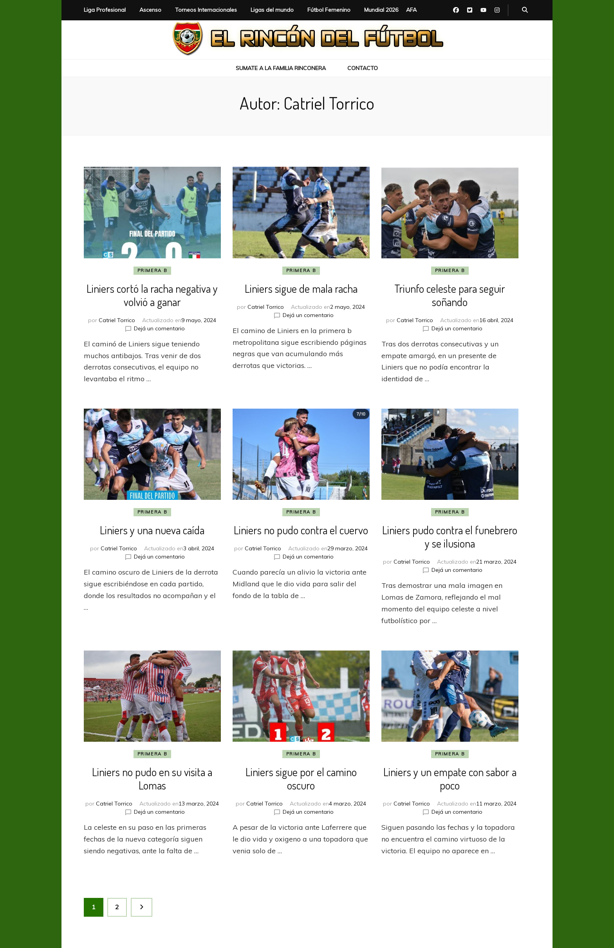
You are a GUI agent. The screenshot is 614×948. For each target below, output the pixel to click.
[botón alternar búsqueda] (525, 10)
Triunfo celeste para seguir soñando (449, 295)
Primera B (152, 270)
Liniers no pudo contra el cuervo (301, 530)
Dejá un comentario (159, 328)
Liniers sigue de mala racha (301, 288)
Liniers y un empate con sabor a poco (449, 778)
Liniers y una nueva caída (152, 530)
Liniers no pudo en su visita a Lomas (152, 778)
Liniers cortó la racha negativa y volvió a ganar (152, 295)
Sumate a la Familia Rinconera (281, 68)
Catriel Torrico (117, 320)
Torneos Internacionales (206, 9)
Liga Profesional (105, 9)
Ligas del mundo (272, 9)
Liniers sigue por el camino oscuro (301, 778)
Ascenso (150, 9)
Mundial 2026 (381, 9)
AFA (411, 9)
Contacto (362, 68)
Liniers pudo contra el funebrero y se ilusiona (449, 536)
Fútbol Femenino (328, 9)
